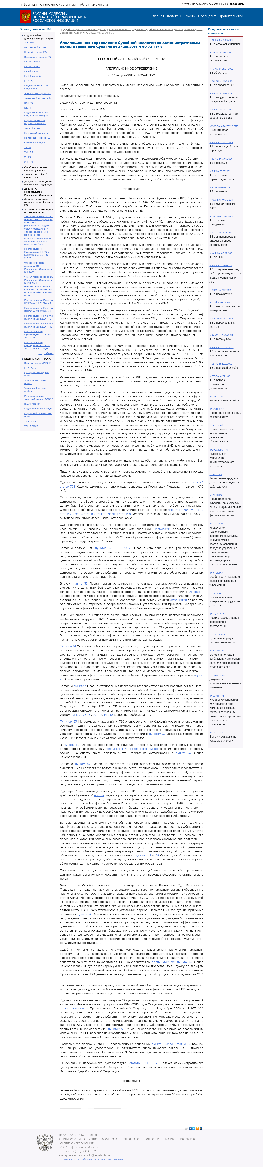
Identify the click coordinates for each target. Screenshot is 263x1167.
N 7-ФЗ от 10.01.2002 (220, 171)
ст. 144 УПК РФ (217, 614)
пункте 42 (184, 753)
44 (105, 714)
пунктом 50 (116, 1029)
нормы (99, 795)
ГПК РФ (28, 80)
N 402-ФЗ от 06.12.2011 (221, 200)
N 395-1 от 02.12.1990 (220, 376)
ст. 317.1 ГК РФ (217, 409)
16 (119, 548)
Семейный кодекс (34, 142)
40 (94, 714)
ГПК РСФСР (31, 367)
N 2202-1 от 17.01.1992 (220, 290)
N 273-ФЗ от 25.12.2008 (221, 142)
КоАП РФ (29, 107)
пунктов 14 (103, 548)
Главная (158, 16)
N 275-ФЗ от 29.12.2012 (221, 109)
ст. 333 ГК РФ (216, 396)
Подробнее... (46, 353)
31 (90, 714)
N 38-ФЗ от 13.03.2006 (221, 159)
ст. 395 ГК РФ (216, 425)
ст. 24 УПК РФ (217, 650)
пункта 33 (80, 583)
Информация (28, 4)
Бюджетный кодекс (35, 47)
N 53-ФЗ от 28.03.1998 (221, 364)
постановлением (75, 1008)
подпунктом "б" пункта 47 (172, 962)
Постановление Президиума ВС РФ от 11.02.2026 (37, 334)
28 (130, 548)
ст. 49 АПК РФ (217, 695)
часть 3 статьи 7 (84, 514)
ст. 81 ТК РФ (216, 474)
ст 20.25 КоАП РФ (219, 450)
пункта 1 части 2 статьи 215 (171, 1044)
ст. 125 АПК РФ (217, 732)
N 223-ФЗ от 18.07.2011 (221, 265)
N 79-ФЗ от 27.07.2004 (221, 93)
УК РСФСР (30, 421)
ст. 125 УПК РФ (217, 634)
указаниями (178, 600)
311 (157, 1063)
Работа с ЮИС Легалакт (94, 4)
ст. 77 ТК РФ (216, 593)
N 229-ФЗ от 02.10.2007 (222, 347)
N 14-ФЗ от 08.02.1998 (221, 253)
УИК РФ (28, 152)
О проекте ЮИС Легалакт (58, 4)
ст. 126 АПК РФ (217, 675)
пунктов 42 (143, 855)
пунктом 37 (157, 733)
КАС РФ (28, 103)
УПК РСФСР (31, 426)
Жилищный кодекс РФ (37, 93)
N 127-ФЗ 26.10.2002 (220, 302)
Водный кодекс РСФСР (37, 363)
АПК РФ (29, 42)
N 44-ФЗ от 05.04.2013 (221, 335)
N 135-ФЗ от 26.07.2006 (221, 216)
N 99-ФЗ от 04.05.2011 (221, 232)
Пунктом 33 (68, 721)
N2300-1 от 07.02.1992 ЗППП (224, 126)
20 (125, 548)
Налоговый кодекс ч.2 (37, 137)
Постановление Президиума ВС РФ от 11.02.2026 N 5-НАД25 (37, 345)
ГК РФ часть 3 (32, 71)
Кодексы (174, 16)
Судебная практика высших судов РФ (84, 29)
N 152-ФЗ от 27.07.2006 (221, 318)
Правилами (161, 529)
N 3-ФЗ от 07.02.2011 (220, 187)
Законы (189, 16)
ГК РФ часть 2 (32, 66)
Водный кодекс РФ (35, 52)
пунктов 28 (78, 714)
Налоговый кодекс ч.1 (37, 133)
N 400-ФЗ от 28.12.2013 (221, 40)
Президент (207, 16)
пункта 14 (84, 914)
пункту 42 (82, 764)
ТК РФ (27, 147)
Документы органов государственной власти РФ (38, 202)
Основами (195, 591)
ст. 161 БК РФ (216, 573)
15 (115, 548)
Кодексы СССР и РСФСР (38, 358)
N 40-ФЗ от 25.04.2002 (221, 68)
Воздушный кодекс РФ (37, 56)
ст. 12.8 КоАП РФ (218, 523)
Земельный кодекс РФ (37, 98)
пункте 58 (71, 744)
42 (100, 714)
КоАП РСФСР (32, 403)
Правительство (231, 16)
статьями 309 (139, 1063)
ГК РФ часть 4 (32, 76)
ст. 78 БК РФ (216, 495)
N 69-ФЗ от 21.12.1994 (220, 52)
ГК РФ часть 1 (32, 61)
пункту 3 (80, 686)
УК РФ (28, 157)
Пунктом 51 (68, 646)
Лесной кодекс (33, 128)
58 (111, 714)
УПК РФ (28, 161)
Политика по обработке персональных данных (91, 1159)
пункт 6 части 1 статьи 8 (114, 514)
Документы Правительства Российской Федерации (38, 191)
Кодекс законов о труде (38, 408)
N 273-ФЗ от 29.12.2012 (221, 81)
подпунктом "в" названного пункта (132, 749)
